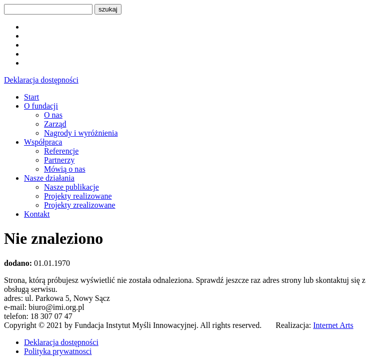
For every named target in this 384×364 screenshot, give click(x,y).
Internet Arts (333, 325)
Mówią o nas (65, 169)
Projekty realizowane (78, 196)
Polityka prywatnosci (58, 351)
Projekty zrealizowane (80, 205)
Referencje (61, 151)
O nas (53, 115)
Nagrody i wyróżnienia (81, 133)
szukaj (108, 9)
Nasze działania (49, 178)
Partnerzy (59, 160)
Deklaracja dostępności (41, 80)
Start (31, 97)
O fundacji (41, 106)
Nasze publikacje (71, 187)
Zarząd (55, 124)
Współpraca (43, 142)
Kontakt (37, 214)
